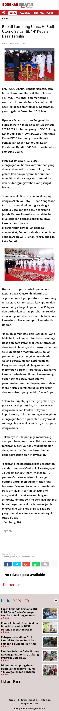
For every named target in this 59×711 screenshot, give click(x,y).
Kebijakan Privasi (29, 703)
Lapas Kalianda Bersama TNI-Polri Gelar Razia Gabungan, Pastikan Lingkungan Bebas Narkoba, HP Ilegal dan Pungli (19, 613)
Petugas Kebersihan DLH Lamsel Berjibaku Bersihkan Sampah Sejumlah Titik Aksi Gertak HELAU (18, 642)
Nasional (25, 13)
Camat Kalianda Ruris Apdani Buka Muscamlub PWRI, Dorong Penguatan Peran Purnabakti (19, 627)
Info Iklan (46, 699)
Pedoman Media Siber (28, 699)
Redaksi (12, 699)
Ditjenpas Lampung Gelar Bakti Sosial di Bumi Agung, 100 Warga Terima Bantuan (18, 669)
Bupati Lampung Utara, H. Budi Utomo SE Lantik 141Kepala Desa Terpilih (28, 31)
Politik (50, 13)
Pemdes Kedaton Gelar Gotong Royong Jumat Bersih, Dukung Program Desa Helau (20, 655)
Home (5, 18)
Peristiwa (38, 13)
